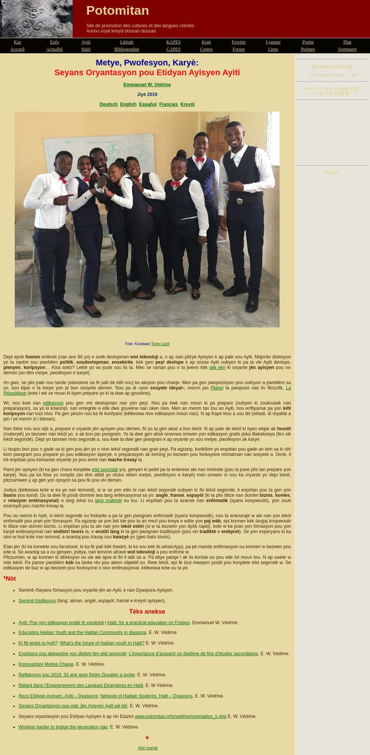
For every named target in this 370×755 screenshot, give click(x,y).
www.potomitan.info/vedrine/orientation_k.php (180, 716)
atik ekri (217, 367)
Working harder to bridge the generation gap (63, 727)
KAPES (173, 42)
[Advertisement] (332, 132)
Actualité (54, 49)
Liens (273, 49)
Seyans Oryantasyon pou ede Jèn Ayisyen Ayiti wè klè (73, 705)
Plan (347, 42)
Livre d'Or (349, 88)
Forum (239, 49)
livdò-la (341, 93)
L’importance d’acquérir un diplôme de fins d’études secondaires (193, 653)
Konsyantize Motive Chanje (46, 664)
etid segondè (105, 469)
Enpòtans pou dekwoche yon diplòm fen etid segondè (72, 653)
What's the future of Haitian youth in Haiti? (102, 643)
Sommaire (347, 49)
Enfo (54, 42)
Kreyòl (187, 104)
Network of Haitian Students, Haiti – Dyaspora (146, 696)
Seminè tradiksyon (37, 600)
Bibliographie (126, 49)
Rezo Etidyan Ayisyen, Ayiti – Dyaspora (58, 696)
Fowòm (239, 42)
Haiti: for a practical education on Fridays (148, 622)
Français (168, 104)
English (128, 104)
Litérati (126, 42)
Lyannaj (273, 42)
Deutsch (109, 104)
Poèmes (308, 49)
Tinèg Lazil (160, 344)
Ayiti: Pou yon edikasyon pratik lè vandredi (61, 622)
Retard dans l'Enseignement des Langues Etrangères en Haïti (81, 685)
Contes (206, 49)
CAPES (173, 49)
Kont (206, 42)
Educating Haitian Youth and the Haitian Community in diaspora (82, 632)
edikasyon (53, 403)
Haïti (85, 49)
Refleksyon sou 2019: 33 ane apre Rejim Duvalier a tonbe (77, 674)
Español (148, 104)
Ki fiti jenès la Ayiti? (38, 643)
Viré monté (148, 748)
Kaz (17, 42)
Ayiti (85, 42)
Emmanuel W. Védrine (147, 84)
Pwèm (308, 42)
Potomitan (117, 10)
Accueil (18, 49)
